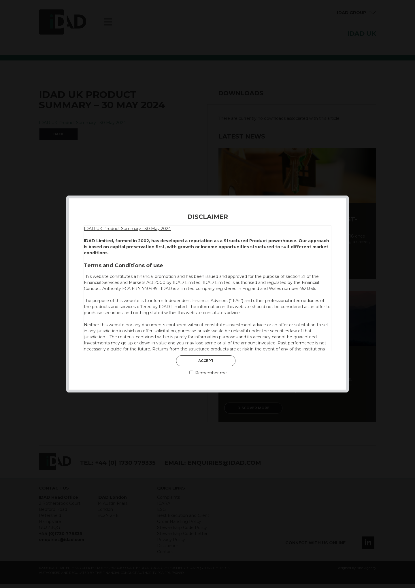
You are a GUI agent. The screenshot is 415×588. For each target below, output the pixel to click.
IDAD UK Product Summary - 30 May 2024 (127, 228)
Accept (206, 361)
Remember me (208, 372)
